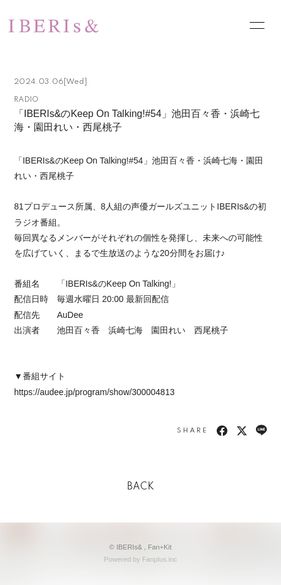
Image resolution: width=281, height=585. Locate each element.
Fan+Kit (160, 547)
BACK (141, 487)
